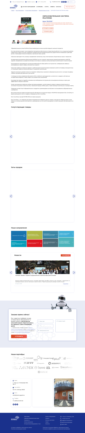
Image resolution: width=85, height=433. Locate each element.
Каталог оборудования (29, 6)
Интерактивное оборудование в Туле (32, 423)
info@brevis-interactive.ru (49, 25)
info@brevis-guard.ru (19, 395)
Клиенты (47, 418)
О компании (39, 6)
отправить (19, 336)
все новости (65, 255)
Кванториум (26, 416)
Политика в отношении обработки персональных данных (56, 427)
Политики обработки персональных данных (22, 332)
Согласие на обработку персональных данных (21, 427)
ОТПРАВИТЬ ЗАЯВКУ (48, 28)
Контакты (47, 423)
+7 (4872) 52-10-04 (56, 1)
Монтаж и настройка (49, 420)
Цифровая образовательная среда (31, 418)
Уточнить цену (48, 31)
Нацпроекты (27, 420)
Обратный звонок (70, 6)
